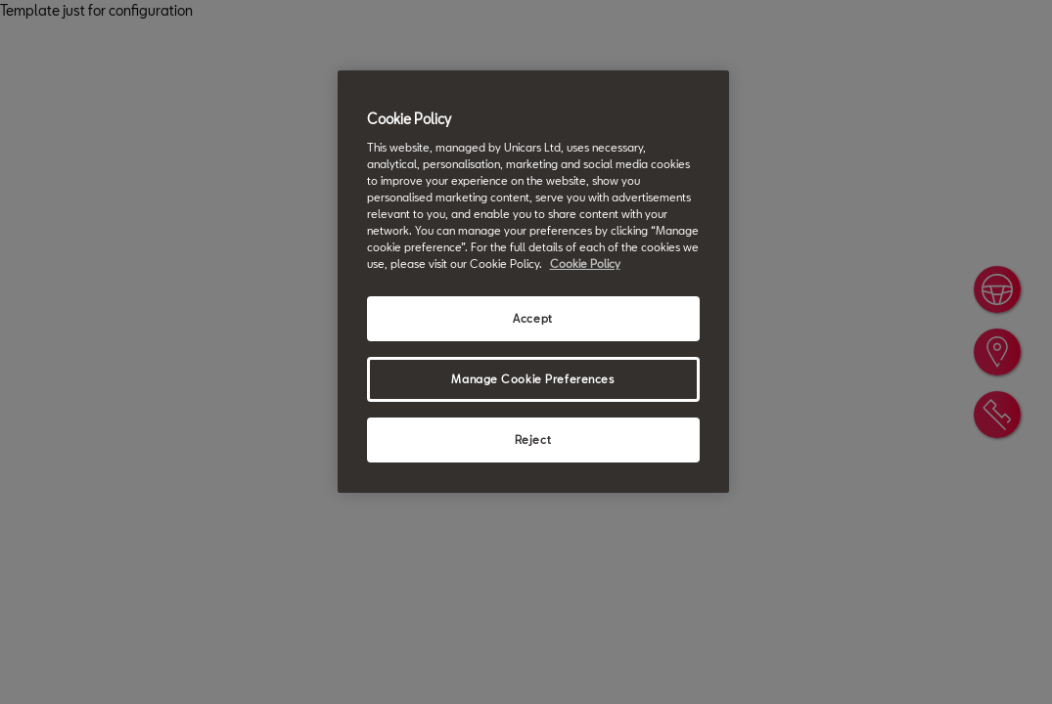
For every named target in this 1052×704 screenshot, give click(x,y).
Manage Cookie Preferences (532, 379)
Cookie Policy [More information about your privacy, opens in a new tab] (585, 263)
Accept (532, 318)
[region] (533, 281)
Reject (533, 439)
